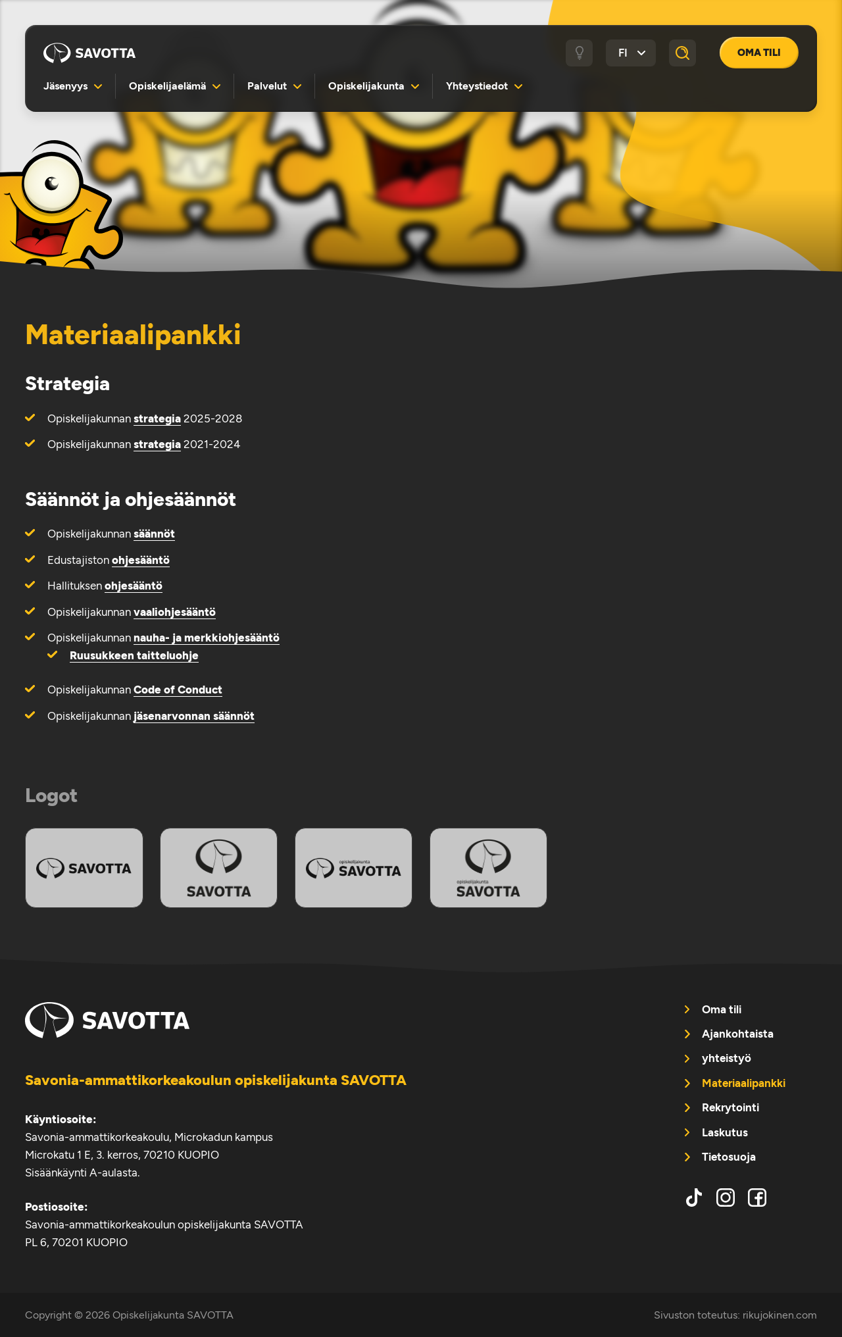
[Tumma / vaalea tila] (579, 53)
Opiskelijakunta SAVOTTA (89, 52)
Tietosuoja (729, 1156)
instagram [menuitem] (725, 1197)
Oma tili (759, 53)
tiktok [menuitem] (694, 1197)
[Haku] (683, 53)
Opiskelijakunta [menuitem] (366, 86)
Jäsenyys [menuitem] (65, 86)
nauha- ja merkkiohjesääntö (207, 637)
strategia (157, 418)
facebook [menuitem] (757, 1197)
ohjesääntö (141, 560)
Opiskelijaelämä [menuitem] (167, 86)
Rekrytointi (730, 1107)
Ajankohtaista (738, 1033)
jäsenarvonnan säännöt (194, 715)
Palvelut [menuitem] (267, 86)
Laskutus (725, 1132)
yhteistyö (726, 1058)
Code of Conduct (178, 689)
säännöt (154, 533)
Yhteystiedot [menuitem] (477, 86)
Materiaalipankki (743, 1083)
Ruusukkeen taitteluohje (134, 655)
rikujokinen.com (780, 1315)
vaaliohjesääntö (175, 611)
